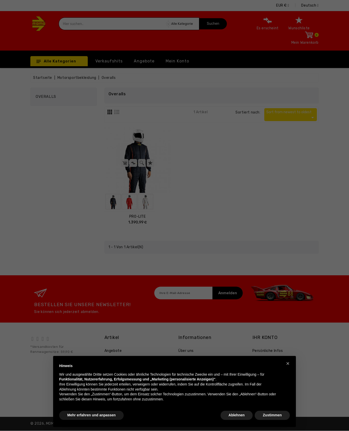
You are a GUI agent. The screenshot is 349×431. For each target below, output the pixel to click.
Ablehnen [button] (237, 415)
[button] (288, 363)
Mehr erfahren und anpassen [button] (91, 415)
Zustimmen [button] (272, 415)
